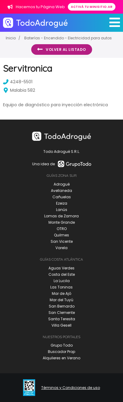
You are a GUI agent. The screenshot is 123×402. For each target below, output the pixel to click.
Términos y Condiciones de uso (70, 387)
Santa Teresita (61, 318)
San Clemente (61, 312)
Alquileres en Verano (61, 358)
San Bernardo (62, 306)
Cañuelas (61, 196)
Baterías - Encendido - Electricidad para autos (68, 38)
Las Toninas (61, 287)
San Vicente (62, 241)
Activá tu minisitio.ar (91, 7)
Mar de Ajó (61, 293)
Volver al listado (61, 49)
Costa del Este (61, 274)
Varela (61, 247)
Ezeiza (61, 203)
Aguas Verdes (61, 268)
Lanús (61, 209)
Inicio (11, 38)
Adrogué (62, 184)
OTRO (62, 228)
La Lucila (62, 280)
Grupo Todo (62, 345)
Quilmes (61, 235)
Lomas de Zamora (61, 216)
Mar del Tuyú (61, 299)
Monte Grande (61, 222)
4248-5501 (17, 81)
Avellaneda (61, 190)
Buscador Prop (61, 351)
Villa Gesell (61, 325)
